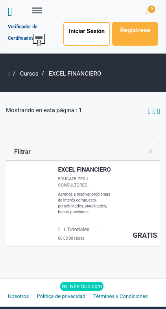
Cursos (29, 73)
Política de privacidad (61, 296)
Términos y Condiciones (120, 296)
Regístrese (135, 30)
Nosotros (18, 296)
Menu (39, 7)
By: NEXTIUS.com (82, 286)
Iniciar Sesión (87, 31)
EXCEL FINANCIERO (84, 169)
